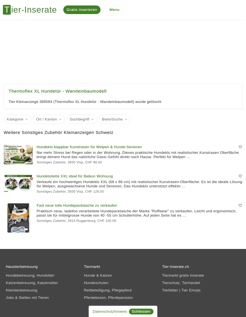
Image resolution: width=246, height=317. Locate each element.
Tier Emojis (191, 290)
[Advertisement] (123, 48)
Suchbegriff (79, 119)
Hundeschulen (96, 283)
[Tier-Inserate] (32, 9)
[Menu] (114, 9)
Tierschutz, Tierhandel (181, 283)
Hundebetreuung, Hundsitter (30, 275)
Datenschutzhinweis (110, 311)
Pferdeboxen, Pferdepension (108, 298)
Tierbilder (170, 290)
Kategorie (15, 119)
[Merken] (240, 147)
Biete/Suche (112, 119)
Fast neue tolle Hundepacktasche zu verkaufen (77, 205)
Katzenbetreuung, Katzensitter (32, 283)
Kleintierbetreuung (21, 290)
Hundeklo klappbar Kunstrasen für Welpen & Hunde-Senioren (89, 147)
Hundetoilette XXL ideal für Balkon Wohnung (75, 176)
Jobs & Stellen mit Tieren (27, 298)
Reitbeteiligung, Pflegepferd (108, 290)
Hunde (89, 275)
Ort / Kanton (46, 119)
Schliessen (141, 311)
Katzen (106, 275)
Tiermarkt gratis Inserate (183, 275)
